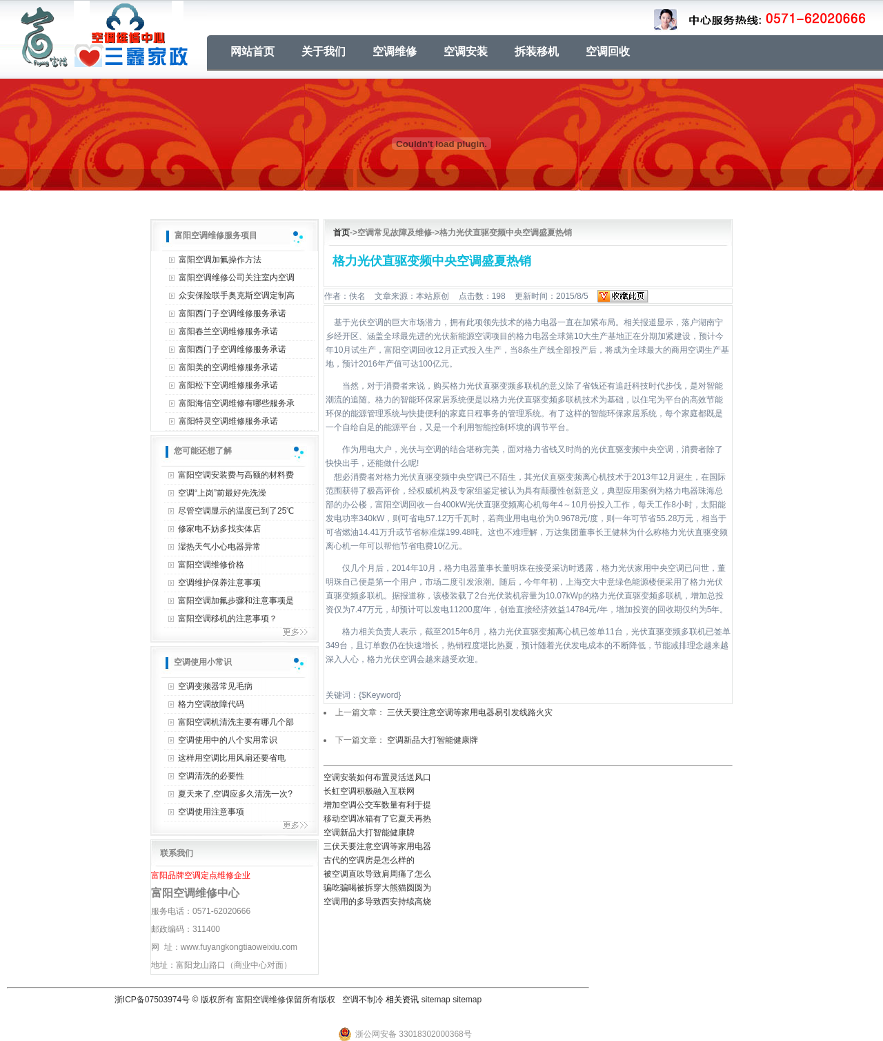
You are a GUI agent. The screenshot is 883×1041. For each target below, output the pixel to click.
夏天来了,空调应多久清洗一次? (235, 794)
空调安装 (466, 51)
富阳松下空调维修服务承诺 (228, 385)
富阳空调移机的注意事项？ (227, 618)
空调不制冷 (363, 999)
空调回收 (608, 51)
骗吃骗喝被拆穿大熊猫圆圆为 (377, 888)
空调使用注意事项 (211, 812)
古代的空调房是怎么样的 (369, 860)
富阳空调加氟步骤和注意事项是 (236, 600)
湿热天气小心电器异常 (219, 547)
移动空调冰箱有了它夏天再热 (377, 819)
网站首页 (252, 51)
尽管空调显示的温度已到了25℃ (236, 511)
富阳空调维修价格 (211, 565)
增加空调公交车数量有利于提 (377, 805)
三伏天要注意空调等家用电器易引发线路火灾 (470, 712)
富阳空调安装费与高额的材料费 (236, 475)
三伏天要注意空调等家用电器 (377, 846)
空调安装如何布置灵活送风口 (377, 777)
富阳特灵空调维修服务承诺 (228, 421)
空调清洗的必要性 (211, 776)
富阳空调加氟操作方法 (220, 259)
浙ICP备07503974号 (152, 999)
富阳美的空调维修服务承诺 (228, 367)
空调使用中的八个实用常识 (227, 740)
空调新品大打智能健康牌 (432, 740)
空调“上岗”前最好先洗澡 (222, 493)
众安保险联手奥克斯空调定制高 (237, 295)
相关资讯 (402, 999)
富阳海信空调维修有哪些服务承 (237, 403)
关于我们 (323, 51)
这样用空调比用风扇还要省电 (232, 758)
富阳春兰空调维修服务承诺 (228, 331)
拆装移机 (537, 51)
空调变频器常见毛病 (215, 686)
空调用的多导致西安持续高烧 (377, 901)
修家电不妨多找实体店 (219, 529)
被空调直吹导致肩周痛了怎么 (377, 874)
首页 (341, 232)
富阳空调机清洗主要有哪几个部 (236, 722)
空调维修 (395, 51)
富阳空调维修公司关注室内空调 (237, 277)
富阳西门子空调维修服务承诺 (232, 313)
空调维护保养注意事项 (219, 582)
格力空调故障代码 (211, 704)
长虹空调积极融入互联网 (369, 791)
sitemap (435, 999)
